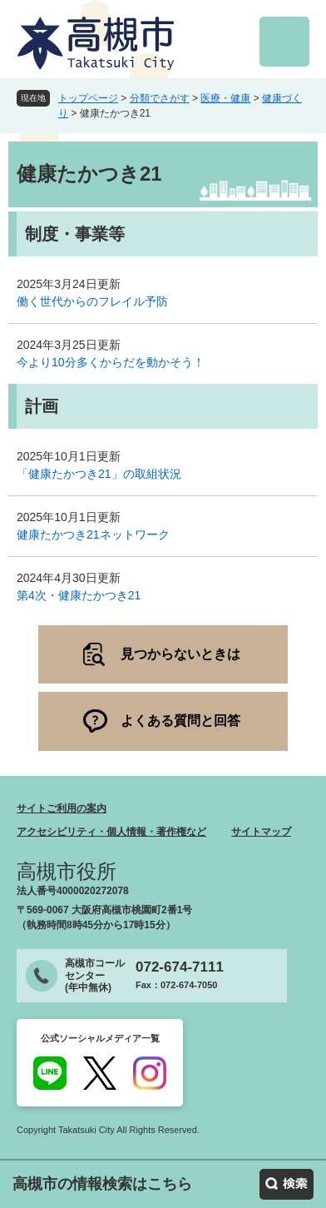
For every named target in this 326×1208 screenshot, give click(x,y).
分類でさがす (160, 98)
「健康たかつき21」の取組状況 (99, 473)
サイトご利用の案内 (61, 808)
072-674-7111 (180, 967)
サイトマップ (261, 832)
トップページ (88, 98)
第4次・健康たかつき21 (79, 595)
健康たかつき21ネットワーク (93, 534)
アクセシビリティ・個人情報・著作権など (111, 832)
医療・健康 (225, 98)
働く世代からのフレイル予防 (92, 301)
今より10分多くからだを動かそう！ (111, 362)
